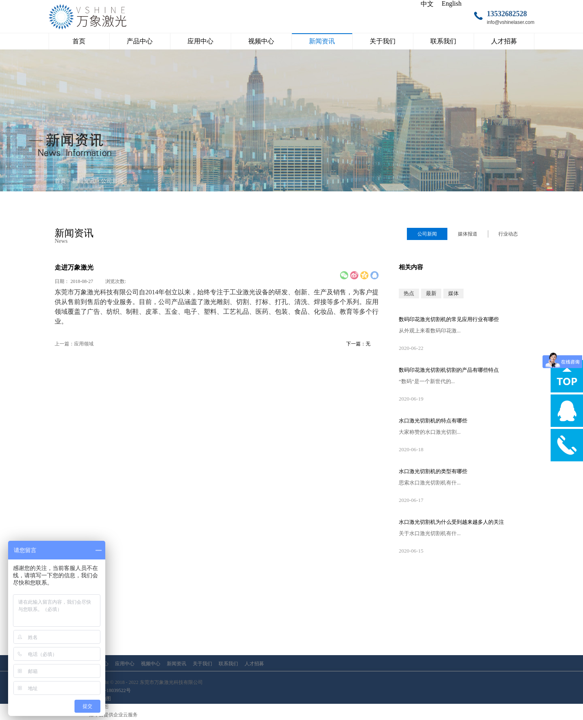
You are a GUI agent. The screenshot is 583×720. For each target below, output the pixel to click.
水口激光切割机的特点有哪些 (433, 420)
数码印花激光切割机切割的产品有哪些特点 (449, 370)
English (452, 3)
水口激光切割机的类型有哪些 (433, 471)
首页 (78, 41)
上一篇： (74, 344)
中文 (427, 3)
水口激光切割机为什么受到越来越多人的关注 (451, 522)
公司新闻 (112, 181)
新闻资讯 (83, 181)
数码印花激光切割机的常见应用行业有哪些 (449, 319)
